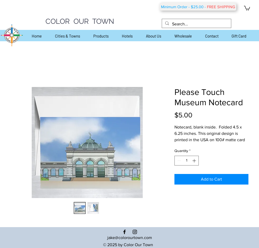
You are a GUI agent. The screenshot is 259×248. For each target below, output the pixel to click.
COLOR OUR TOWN (79, 21)
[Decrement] (178, 160)
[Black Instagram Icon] (135, 232)
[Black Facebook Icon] (124, 232)
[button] (247, 7)
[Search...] (196, 24)
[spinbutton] (186, 160)
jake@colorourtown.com (129, 237)
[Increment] (194, 160)
